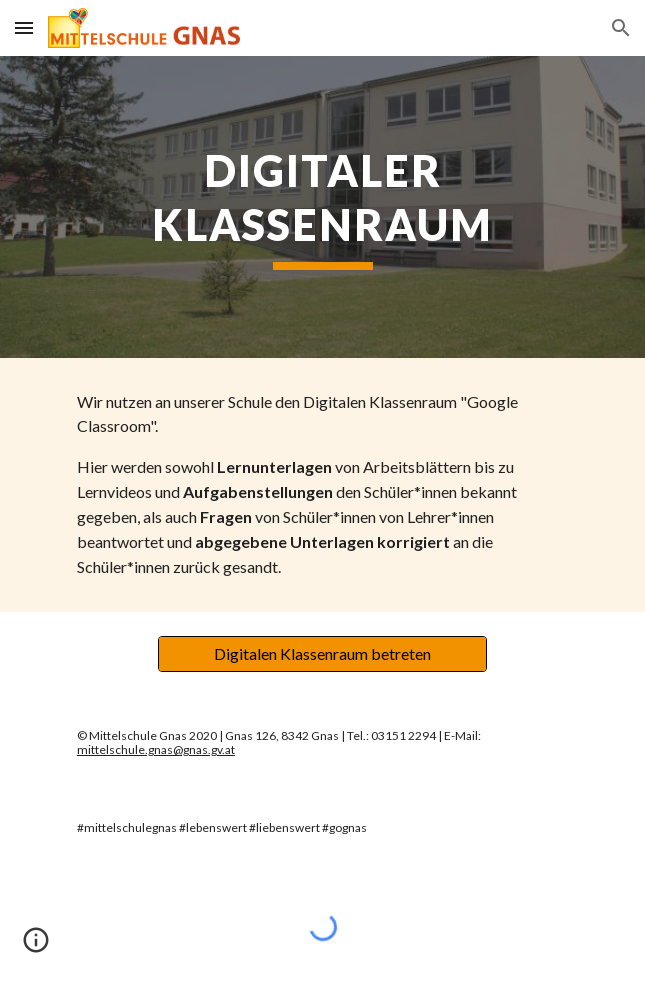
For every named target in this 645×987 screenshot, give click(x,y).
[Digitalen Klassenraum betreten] (322, 654)
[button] (24, 27)
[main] (322, 207)
